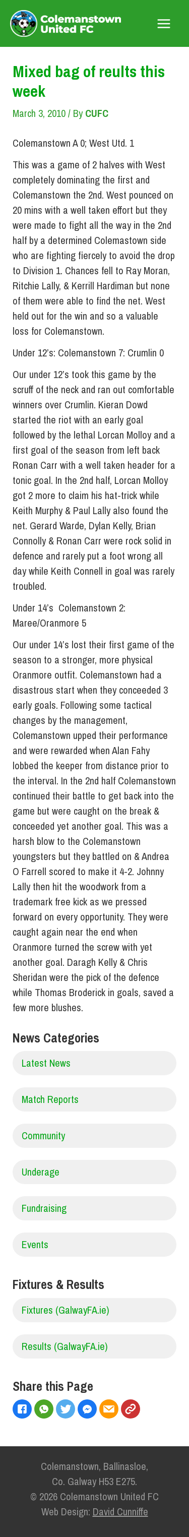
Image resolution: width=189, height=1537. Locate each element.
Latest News (46, 1063)
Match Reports (50, 1099)
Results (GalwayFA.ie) (65, 1346)
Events (35, 1244)
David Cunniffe (120, 1511)
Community (43, 1135)
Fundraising (44, 1208)
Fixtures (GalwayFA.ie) (65, 1310)
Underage (40, 1172)
